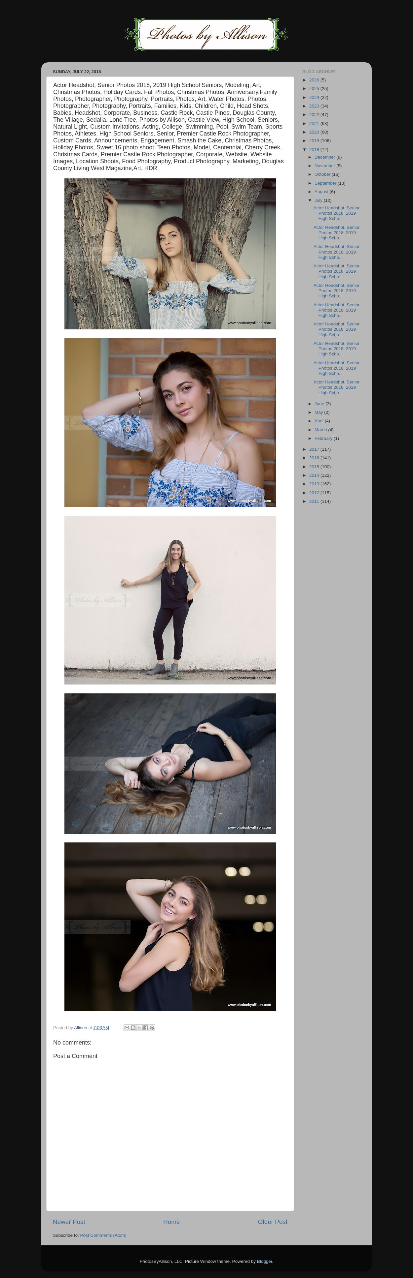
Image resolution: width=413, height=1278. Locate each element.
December (325, 157)
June (320, 403)
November (325, 165)
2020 (314, 132)
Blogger (264, 1261)
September (326, 183)
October (323, 174)
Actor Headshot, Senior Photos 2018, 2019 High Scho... (337, 213)
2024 (314, 97)
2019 (314, 140)
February (324, 438)
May (319, 412)
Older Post (272, 1221)
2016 (314, 457)
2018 (314, 149)
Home (171, 1221)
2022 (314, 114)
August (322, 191)
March (321, 429)
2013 (314, 483)
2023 (314, 106)
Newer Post (69, 1221)
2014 (314, 475)
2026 (314, 79)
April (320, 420)
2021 (314, 123)
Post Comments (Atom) (103, 1235)
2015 (314, 466)
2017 (314, 449)
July (319, 200)
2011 (314, 501)
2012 (314, 492)
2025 (314, 88)
